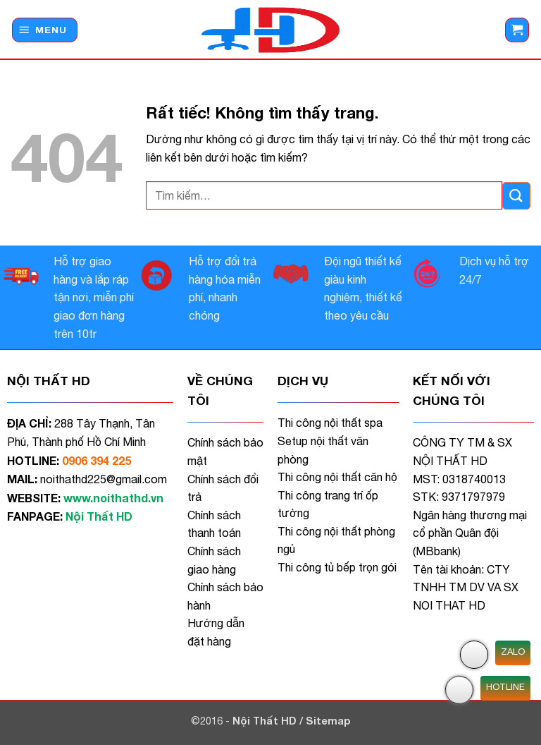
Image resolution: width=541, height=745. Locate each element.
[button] (44, 30)
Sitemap (328, 721)
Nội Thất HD (265, 721)
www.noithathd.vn (113, 497)
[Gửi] (516, 196)
